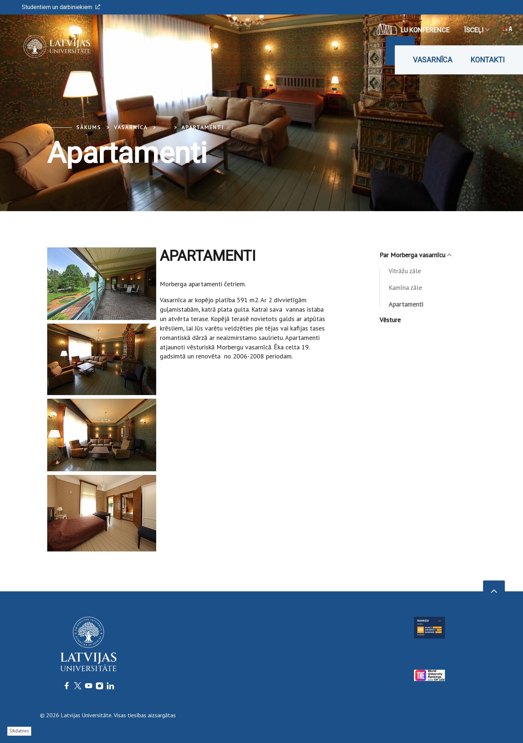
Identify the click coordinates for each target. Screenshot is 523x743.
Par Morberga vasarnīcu (415, 255)
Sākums (88, 127)
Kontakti (487, 60)
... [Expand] (165, 127)
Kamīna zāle (405, 287)
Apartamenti (203, 127)
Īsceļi (476, 30)
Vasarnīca (432, 60)
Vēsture (390, 320)
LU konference (413, 29)
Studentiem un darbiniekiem (61, 7)
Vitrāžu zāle (405, 271)
